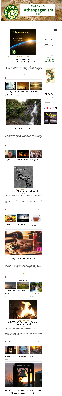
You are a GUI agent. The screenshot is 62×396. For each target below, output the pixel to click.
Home (8, 22)
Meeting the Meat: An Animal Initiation (23, 191)
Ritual (38, 56)
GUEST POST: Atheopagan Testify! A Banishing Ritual (23, 323)
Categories (46, 37)
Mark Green (9, 77)
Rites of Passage (32, 56)
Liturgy (27, 56)
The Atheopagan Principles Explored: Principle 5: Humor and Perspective (10, 93)
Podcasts (36, 22)
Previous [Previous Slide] (54, 125)
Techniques (18, 56)
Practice (13, 56)
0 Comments (40, 77)
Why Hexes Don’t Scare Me (23, 258)
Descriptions (27, 126)
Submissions (29, 22)
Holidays (23, 56)
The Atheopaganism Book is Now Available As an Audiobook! (23, 60)
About (12, 22)
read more (23, 74)
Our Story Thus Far (34, 91)
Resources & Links (20, 22)
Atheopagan (22, 320)
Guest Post (17, 320)
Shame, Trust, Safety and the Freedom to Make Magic (22, 224)
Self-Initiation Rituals (23, 128)
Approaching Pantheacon (22, 290)
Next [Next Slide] (56, 125)
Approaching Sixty (9, 159)
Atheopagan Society (50, 22)
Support (41, 22)
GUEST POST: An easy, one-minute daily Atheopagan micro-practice (10, 356)
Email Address (47, 98)
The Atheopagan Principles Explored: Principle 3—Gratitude (23, 93)
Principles (9, 56)
